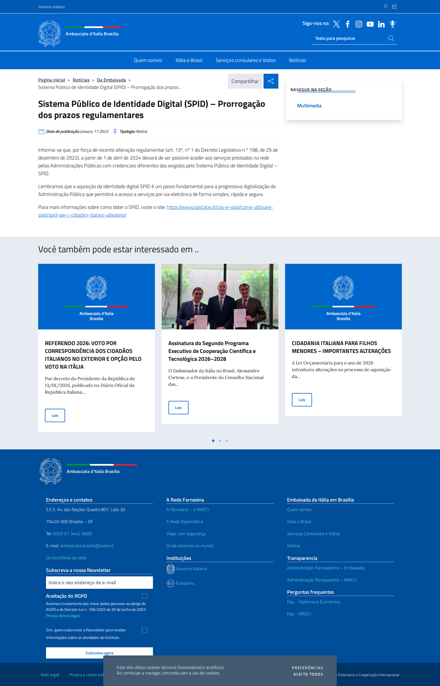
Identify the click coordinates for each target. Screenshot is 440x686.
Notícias (81, 79)
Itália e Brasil (299, 521)
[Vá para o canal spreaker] (391, 23)
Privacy (52, 615)
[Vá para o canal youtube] (368, 23)
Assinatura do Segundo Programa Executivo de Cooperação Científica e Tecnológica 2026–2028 (212, 351)
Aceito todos (308, 674)
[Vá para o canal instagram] (357, 23)
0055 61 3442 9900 (72, 533)
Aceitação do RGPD (66, 596)
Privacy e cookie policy (88, 674)
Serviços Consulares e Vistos (313, 533)
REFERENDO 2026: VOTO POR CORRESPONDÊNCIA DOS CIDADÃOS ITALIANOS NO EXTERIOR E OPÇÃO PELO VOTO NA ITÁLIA (93, 355)
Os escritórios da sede (66, 557)
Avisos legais (69, 615)
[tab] (213, 441)
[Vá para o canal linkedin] (380, 23)
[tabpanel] (96, 349)
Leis (58, 415)
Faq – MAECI (299, 613)
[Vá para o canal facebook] (346, 23)
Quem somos (299, 509)
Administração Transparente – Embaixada (326, 567)
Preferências (307, 668)
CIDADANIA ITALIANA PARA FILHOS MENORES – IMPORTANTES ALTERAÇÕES (341, 347)
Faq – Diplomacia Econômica (313, 601)
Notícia (293, 545)
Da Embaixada (111, 79)
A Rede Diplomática (184, 521)
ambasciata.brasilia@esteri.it (87, 545)
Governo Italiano (186, 568)
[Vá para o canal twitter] (335, 23)
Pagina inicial (51, 79)
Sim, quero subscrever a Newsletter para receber (86, 630)
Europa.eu (180, 582)
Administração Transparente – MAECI (322, 579)
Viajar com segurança (186, 533)
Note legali (50, 674)
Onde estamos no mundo (190, 545)
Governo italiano (51, 7)
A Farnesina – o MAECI (187, 509)
